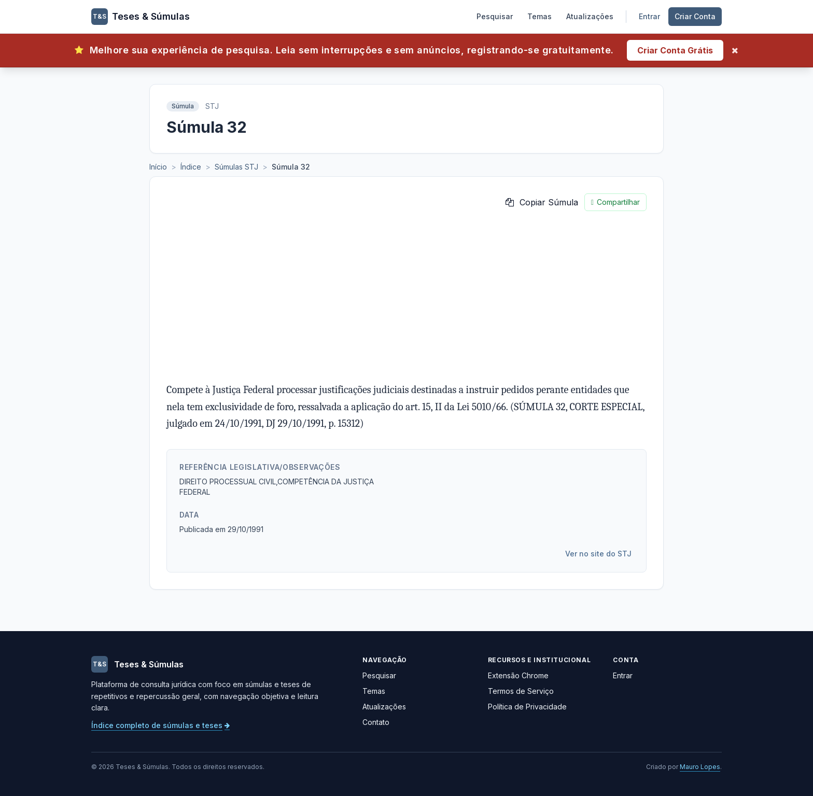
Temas (539, 16)
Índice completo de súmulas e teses (160, 725)
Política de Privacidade (527, 706)
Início (158, 166)
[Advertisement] (406, 296)
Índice (190, 166)
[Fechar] (735, 50)
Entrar (649, 16)
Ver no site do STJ (598, 553)
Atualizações (589, 16)
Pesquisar (494, 16)
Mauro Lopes (700, 767)
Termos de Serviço (521, 691)
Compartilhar (615, 202)
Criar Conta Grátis (675, 50)
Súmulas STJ (236, 166)
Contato (375, 722)
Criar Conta (695, 16)
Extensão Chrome (518, 675)
